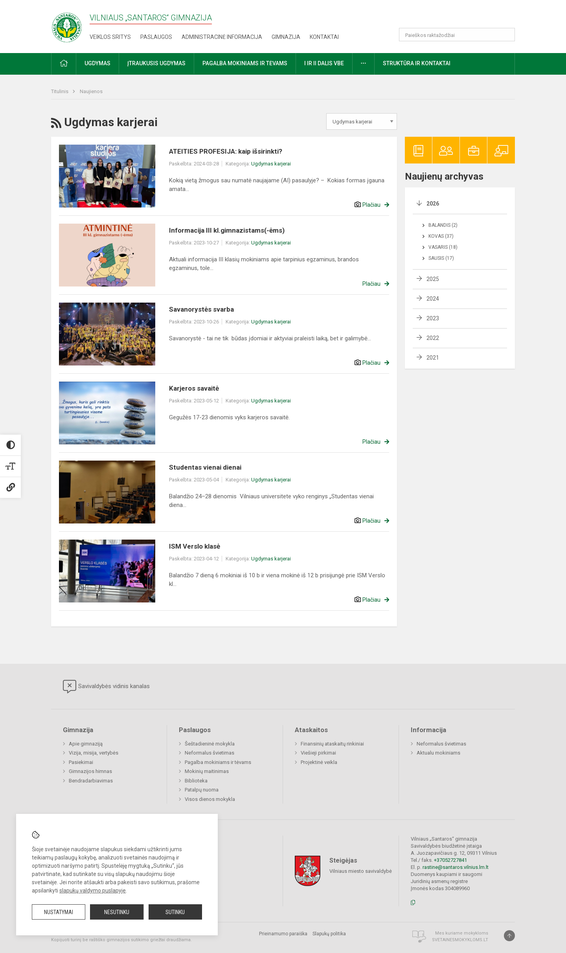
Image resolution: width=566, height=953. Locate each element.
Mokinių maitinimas (207, 771)
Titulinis (60, 91)
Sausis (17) (441, 258)
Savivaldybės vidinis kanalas (106, 686)
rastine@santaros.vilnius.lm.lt (456, 867)
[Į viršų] (509, 935)
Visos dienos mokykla (210, 799)
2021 (432, 357)
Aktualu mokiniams (438, 753)
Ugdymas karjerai (271, 164)
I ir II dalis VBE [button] (324, 63)
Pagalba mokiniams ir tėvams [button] (244, 63)
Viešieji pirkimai (318, 753)
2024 (432, 299)
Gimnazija (286, 37)
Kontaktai (324, 37)
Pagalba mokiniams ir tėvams (218, 762)
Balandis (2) (443, 225)
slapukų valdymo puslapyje (92, 890)
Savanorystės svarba (201, 309)
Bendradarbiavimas (91, 781)
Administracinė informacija (222, 37)
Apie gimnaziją (86, 744)
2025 (432, 279)
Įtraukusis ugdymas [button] (156, 63)
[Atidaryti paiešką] (506, 34)
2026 (432, 203)
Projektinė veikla (319, 762)
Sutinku (175, 912)
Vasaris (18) (443, 247)
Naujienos (91, 91)
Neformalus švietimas (209, 753)
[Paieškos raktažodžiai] (457, 34)
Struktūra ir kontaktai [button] (416, 63)
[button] (461, 16)
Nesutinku (116, 912)
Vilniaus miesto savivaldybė (360, 871)
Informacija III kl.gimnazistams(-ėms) (227, 230)
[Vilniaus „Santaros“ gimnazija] (67, 25)
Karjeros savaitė (194, 388)
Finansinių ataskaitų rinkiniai (332, 744)
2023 (432, 318)
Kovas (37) (441, 236)
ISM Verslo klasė (194, 546)
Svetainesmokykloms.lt (460, 939)
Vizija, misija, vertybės (93, 753)
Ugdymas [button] (97, 63)
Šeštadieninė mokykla (210, 744)
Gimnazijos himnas (90, 771)
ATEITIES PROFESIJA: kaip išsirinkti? (225, 151)
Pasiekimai (81, 762)
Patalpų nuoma (202, 790)
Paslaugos (156, 37)
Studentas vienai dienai (205, 467)
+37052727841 (450, 860)
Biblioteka (196, 781)
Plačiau (371, 205)
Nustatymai (58, 912)
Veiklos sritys (110, 37)
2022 (432, 338)
